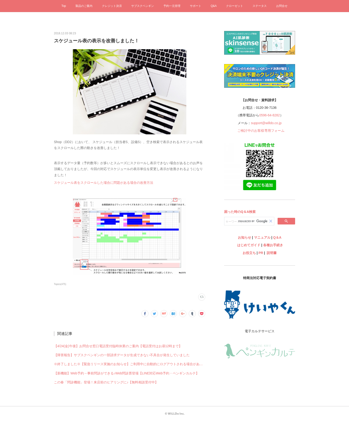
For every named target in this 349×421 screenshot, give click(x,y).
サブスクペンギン (142, 6)
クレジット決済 (112, 6)
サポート (195, 6)
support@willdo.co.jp (266, 123)
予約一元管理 (171, 6)
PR (260, 253)
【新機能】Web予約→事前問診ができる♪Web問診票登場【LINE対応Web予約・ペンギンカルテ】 (126, 373)
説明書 (272, 253)
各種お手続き (273, 245)
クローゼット (234, 6)
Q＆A (277, 237)
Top (63, 6)
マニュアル (262, 237)
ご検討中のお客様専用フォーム (260, 130)
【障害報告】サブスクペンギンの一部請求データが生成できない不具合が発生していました (122, 355)
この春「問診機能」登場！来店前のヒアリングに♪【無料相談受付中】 (106, 382)
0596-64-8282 (269, 115)
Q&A (214, 6)
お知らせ (244, 237)
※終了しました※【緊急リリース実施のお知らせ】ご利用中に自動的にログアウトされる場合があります (129, 364)
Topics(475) (60, 284)
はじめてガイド (248, 245)
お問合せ (282, 6)
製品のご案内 (83, 6)
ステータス (260, 6)
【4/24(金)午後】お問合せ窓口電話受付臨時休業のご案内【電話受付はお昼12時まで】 (118, 346)
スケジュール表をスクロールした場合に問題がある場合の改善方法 (103, 182)
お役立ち (249, 253)
